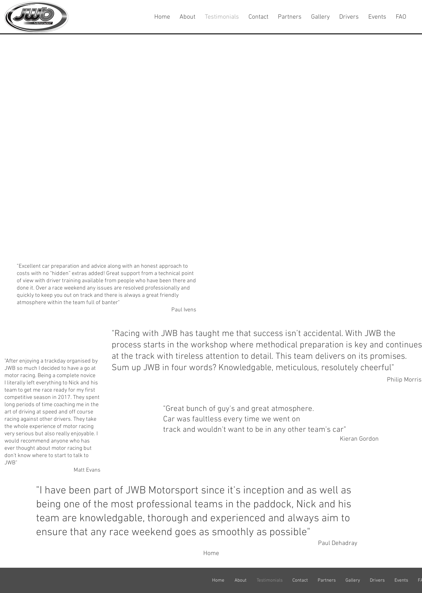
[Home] (211, 553)
